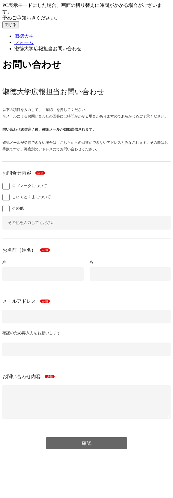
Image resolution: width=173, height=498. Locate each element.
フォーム (24, 42)
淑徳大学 (24, 36)
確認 (86, 443)
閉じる (10, 24)
